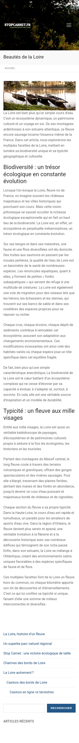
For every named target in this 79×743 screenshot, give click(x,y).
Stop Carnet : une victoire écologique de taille (37, 653)
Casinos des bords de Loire (27, 682)
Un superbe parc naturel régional (27, 644)
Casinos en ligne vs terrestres (32, 692)
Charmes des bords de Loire (24, 663)
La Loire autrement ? (18, 673)
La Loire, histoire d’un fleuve (24, 634)
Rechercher (61, 708)
